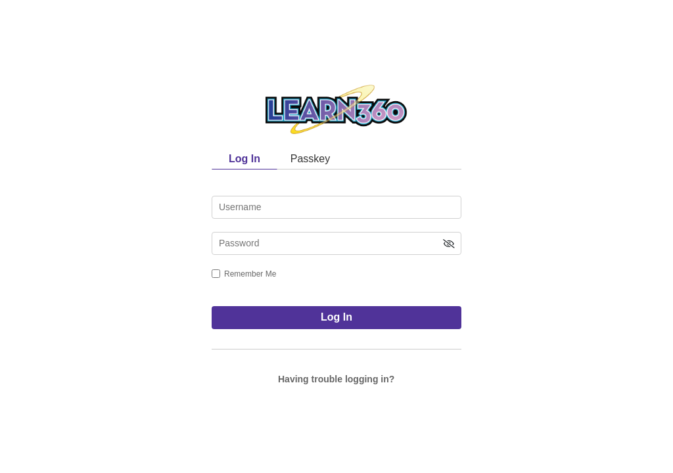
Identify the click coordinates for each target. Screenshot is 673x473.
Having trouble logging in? (336, 379)
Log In (336, 317)
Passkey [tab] (310, 158)
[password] (336, 243)
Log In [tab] (244, 158)
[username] (336, 207)
